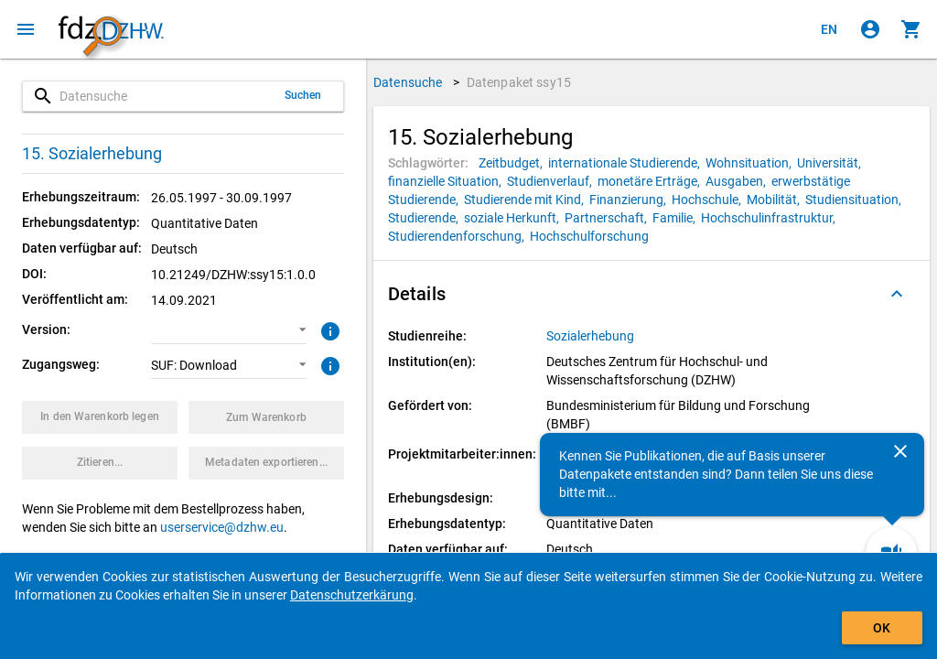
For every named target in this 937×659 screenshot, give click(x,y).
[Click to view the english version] (829, 29)
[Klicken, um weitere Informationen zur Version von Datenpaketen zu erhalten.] (328, 329)
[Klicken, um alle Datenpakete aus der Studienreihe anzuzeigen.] (591, 336)
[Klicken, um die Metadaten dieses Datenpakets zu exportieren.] (266, 463)
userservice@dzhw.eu (222, 527)
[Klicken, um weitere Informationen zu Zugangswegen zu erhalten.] (328, 364)
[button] (229, 330)
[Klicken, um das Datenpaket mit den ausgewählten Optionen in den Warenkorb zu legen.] (100, 417)
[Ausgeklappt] (896, 293)
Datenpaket (519, 82)
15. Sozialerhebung (92, 153)
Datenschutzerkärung (352, 595)
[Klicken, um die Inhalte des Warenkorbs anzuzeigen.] (911, 29)
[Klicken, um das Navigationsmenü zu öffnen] (25, 29)
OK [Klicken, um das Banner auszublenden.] (881, 628)
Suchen (303, 95)
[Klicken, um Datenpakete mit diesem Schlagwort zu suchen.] (513, 163)
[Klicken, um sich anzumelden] (870, 29)
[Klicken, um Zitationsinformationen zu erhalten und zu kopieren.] (100, 463)
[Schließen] (900, 451)
